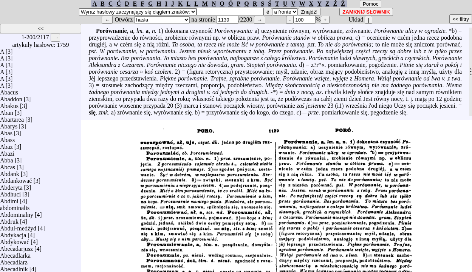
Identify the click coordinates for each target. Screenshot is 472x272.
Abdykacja (13, 233)
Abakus (9, 104)
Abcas (7, 165)
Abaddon (11, 97)
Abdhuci (10, 192)
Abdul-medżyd (18, 226)
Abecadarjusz (16, 247)
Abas (6, 131)
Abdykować (14, 240)
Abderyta (11, 185)
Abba (6, 158)
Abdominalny (16, 213)
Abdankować (16, 179)
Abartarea (12, 117)
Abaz (6, 145)
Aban (6, 111)
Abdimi (9, 199)
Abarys (8, 124)
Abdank (9, 172)
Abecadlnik (14, 267)
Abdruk (9, 219)
